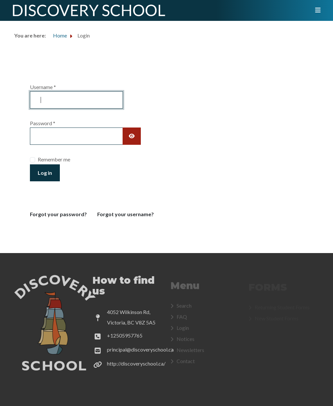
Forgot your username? (125, 214)
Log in (45, 173)
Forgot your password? (58, 214)
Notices (185, 341)
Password (42, 123)
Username (43, 87)
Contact (186, 363)
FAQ (182, 318)
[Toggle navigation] (316, 10)
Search (184, 307)
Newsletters (190, 352)
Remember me (54, 159)
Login (183, 329)
